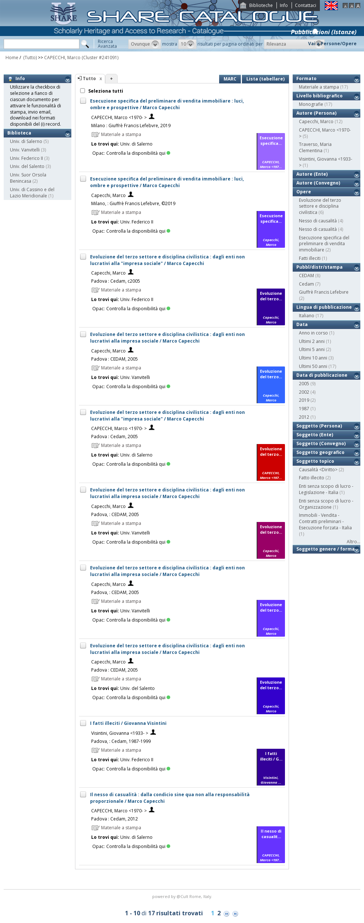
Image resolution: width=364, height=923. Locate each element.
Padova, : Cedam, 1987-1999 (121, 741)
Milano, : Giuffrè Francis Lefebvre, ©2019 (133, 203)
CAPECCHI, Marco (62, 57)
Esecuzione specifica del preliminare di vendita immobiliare (324, 244)
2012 (304, 417)
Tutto (89, 78)
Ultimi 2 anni (312, 341)
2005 (304, 383)
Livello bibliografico (319, 96)
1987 (304, 408)
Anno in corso (313, 333)
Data (302, 324)
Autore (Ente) (312, 174)
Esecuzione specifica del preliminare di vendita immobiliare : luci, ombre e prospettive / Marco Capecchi (167, 104)
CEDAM (306, 275)
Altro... (353, 542)
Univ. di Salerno (26, 141)
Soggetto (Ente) (314, 435)
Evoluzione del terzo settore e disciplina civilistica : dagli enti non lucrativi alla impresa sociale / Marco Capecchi (167, 337)
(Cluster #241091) (100, 57)
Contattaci (305, 5)
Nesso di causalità (318, 221)
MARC (230, 79)
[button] (144, 44)
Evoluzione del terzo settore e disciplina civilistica (320, 206)
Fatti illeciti (310, 258)
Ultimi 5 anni (312, 349)
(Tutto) (29, 57)
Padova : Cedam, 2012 (114, 819)
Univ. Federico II (26, 158)
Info (284, 5)
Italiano (306, 315)
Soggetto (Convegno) (321, 443)
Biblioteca (19, 133)
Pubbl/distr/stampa (319, 267)
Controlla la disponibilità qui (138, 153)
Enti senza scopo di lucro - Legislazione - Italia (326, 489)
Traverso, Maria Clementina (315, 147)
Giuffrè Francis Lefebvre (324, 292)
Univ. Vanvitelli (25, 150)
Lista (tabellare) (265, 79)
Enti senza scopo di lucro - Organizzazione (326, 504)
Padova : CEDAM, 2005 (114, 359)
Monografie (311, 104)
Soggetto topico (315, 461)
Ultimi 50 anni (313, 366)
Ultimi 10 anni (313, 358)
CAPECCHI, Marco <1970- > (119, 117)
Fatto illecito (311, 478)
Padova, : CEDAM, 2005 (115, 514)
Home (12, 57)
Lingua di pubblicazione (324, 307)
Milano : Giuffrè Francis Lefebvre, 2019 (131, 125)
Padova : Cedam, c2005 (115, 281)
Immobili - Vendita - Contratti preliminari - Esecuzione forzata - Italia (325, 521)
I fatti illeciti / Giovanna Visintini (128, 723)
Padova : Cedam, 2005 (114, 436)
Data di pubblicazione (321, 375)
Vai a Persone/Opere (332, 43)
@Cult (182, 896)
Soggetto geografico (320, 452)
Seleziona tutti (105, 91)
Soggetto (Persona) (319, 426)
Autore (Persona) (316, 113)
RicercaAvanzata (107, 44)
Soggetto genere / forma (325, 549)
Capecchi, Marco (108, 195)
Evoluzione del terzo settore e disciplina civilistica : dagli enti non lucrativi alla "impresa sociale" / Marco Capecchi (167, 260)
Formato (306, 78)
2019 (304, 400)
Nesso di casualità (318, 229)
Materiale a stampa (319, 87)
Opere (303, 192)
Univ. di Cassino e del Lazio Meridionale (32, 192)
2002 (304, 392)
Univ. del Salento (27, 166)
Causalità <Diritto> (318, 469)
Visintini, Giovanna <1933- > (119, 733)
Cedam (306, 284)
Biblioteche (261, 5)
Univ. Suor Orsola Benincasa (28, 178)
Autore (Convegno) (318, 183)
